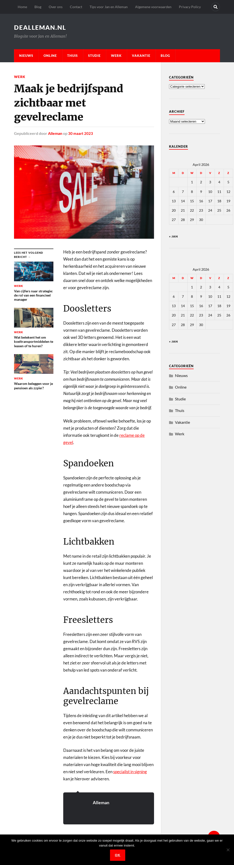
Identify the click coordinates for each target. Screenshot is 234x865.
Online (50, 56)
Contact (76, 7)
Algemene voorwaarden (153, 7)
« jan (173, 236)
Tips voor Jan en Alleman (109, 7)
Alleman (55, 133)
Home (22, 7)
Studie (94, 56)
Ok (118, 855)
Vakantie (141, 56)
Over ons (55, 7)
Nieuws (26, 56)
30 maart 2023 (80, 133)
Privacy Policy (190, 7)
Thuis (72, 56)
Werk (116, 56)
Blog (37, 7)
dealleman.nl (41, 27)
